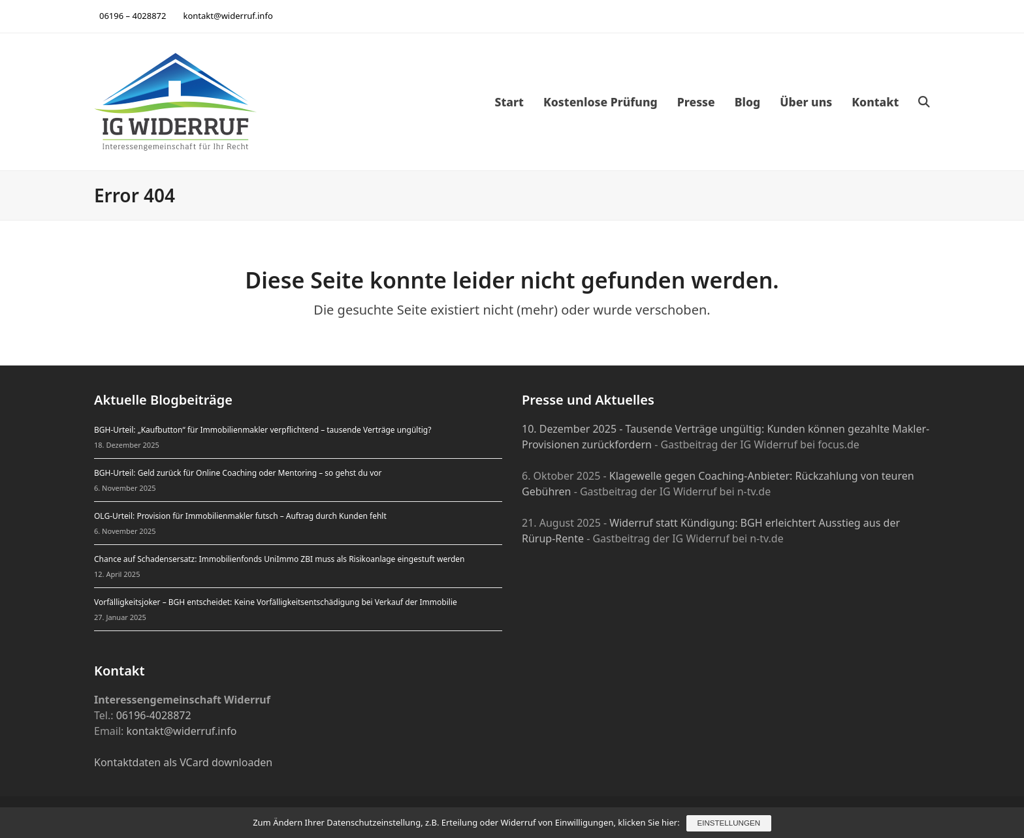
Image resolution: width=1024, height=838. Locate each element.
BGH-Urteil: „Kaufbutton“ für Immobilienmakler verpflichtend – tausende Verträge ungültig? (262, 429)
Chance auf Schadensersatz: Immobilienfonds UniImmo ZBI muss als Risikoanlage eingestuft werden (279, 559)
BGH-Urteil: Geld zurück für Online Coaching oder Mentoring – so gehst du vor (238, 472)
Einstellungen (728, 823)
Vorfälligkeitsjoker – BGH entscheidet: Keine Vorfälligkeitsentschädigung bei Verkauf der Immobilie (275, 602)
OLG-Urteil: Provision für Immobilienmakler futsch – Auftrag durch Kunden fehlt (240, 515)
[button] (924, 101)
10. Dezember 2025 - (574, 429)
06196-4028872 (153, 715)
